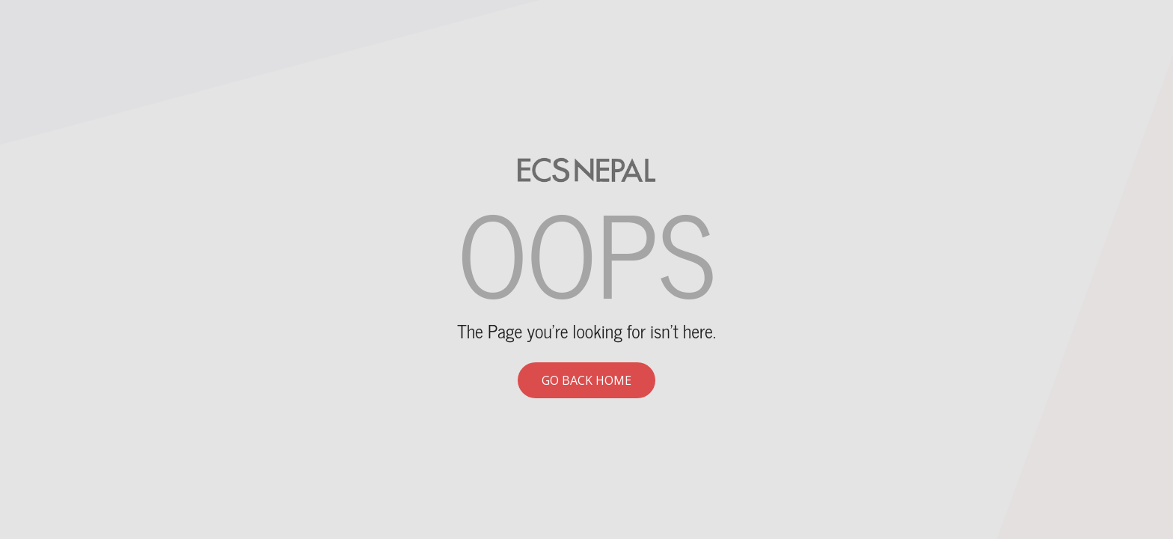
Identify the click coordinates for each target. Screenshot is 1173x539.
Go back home (586, 380)
